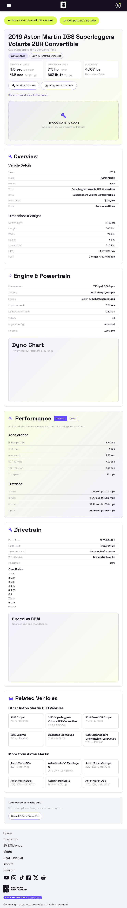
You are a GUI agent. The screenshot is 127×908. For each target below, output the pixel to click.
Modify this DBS (24, 85)
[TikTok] (21, 879)
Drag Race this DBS (59, 85)
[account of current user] (8, 5)
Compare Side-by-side (79, 20)
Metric (73, 418)
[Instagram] (14, 879)
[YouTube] (7, 879)
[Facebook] (29, 879)
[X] (36, 879)
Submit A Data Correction (25, 816)
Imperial (61, 418)
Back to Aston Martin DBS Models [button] (31, 20)
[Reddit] (44, 879)
